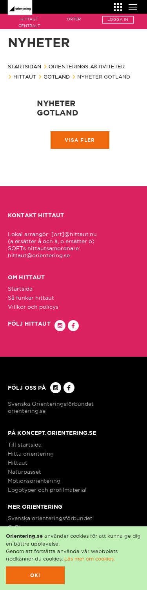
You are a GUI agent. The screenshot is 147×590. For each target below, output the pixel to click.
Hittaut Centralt (29, 22)
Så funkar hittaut (31, 298)
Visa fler (80, 140)
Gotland (57, 76)
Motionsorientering (34, 481)
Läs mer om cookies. (89, 558)
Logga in (117, 19)
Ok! (35, 575)
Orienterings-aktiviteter (87, 66)
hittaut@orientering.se (39, 255)
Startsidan (24, 66)
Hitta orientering (31, 454)
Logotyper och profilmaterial (47, 490)
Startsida (20, 289)
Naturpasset (24, 472)
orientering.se (26, 411)
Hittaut (24, 76)
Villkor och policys (33, 307)
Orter (74, 19)
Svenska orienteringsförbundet (50, 518)
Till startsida (25, 445)
